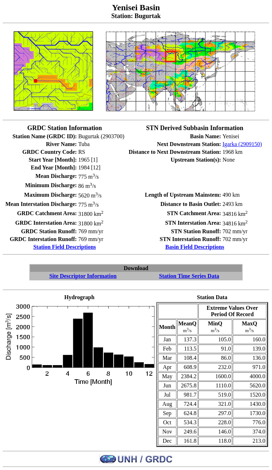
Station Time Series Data (189, 276)
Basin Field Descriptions (194, 247)
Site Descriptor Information (83, 276)
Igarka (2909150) (242, 144)
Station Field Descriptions (64, 247)
